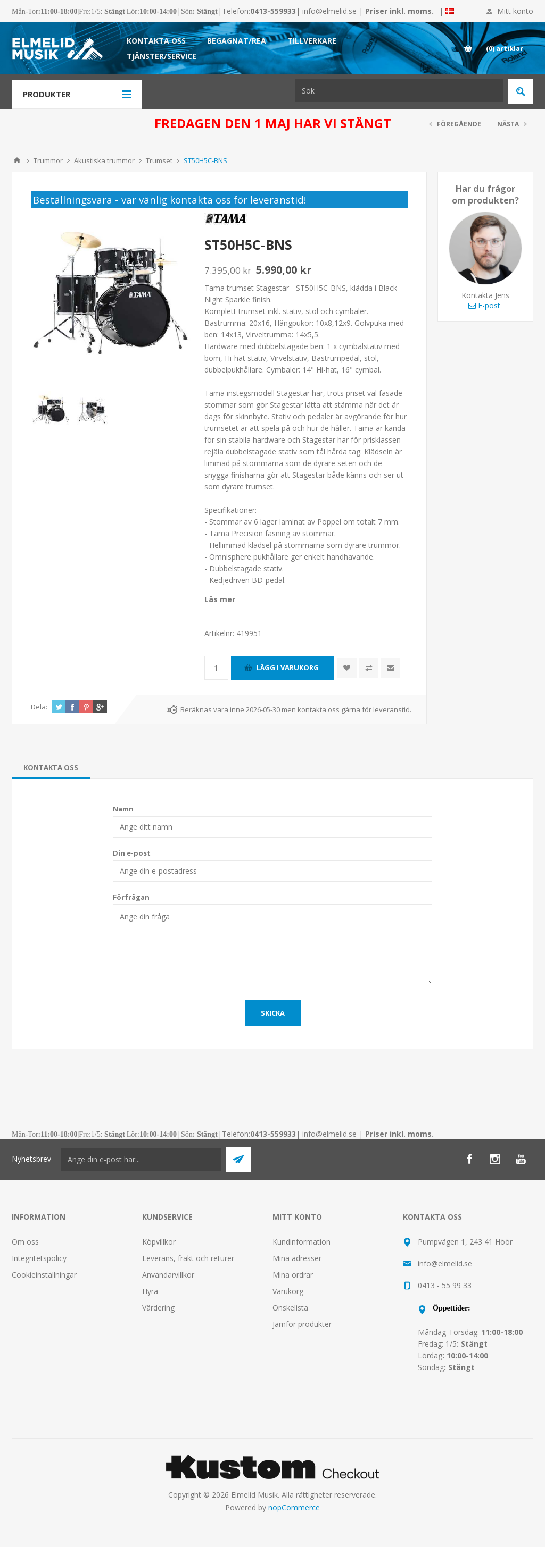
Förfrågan (131, 897)
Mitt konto (515, 11)
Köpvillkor (159, 1242)
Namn (123, 809)
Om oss (25, 1242)
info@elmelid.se (329, 11)
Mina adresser (296, 1258)
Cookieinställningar (44, 1275)
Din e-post (132, 853)
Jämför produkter (302, 1324)
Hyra (150, 1291)
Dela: (39, 707)
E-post (484, 305)
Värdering (158, 1308)
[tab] (51, 767)
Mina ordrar (292, 1275)
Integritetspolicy (39, 1258)
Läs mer (219, 599)
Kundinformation (301, 1242)
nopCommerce (294, 1507)
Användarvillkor (168, 1275)
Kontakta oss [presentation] (50, 767)
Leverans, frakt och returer (188, 1258)
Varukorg (287, 1291)
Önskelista (290, 1308)
